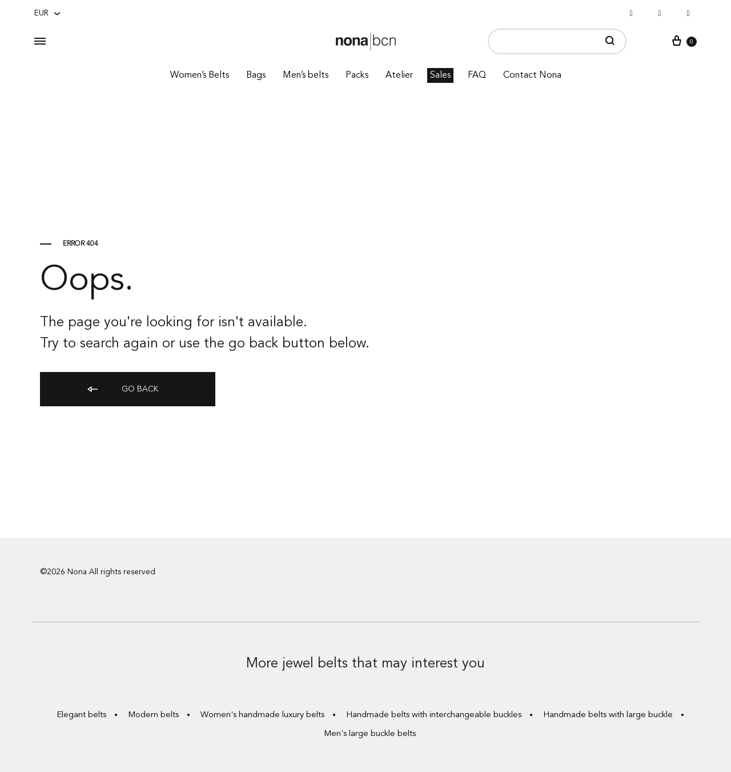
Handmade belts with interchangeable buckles (433, 715)
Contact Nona (532, 75)
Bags (256, 75)
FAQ (477, 75)
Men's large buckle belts (370, 734)
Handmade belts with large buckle (608, 715)
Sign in (667, 41)
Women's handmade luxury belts (262, 715)
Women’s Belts (199, 75)
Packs (357, 75)
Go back (122, 390)
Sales (440, 75)
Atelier (399, 75)
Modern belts (153, 715)
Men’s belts (305, 75)
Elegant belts (81, 715)
